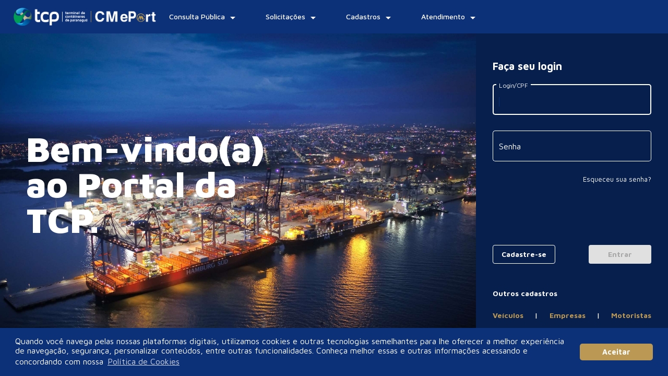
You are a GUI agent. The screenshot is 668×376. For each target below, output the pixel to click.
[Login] (620, 254)
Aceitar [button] (616, 351)
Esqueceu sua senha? (617, 179)
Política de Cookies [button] (144, 361)
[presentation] (572, 216)
